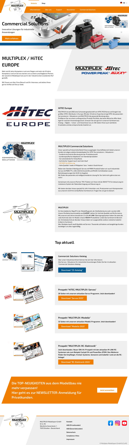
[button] (121, 29)
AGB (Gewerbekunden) (74, 429)
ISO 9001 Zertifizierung (67, 163)
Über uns (48, 10)
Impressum (70, 439)
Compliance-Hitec (72, 436)
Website (34, 3)
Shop (43, 3)
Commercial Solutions (87, 10)
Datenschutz (71, 432)
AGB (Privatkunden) (73, 425)
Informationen (35, 10)
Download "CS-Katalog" (72, 270)
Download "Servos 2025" (72, 298)
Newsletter (71, 10)
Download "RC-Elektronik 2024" (75, 362)
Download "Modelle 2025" (73, 326)
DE (122, 3)
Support (59, 10)
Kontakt (69, 422)
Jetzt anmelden (107, 390)
